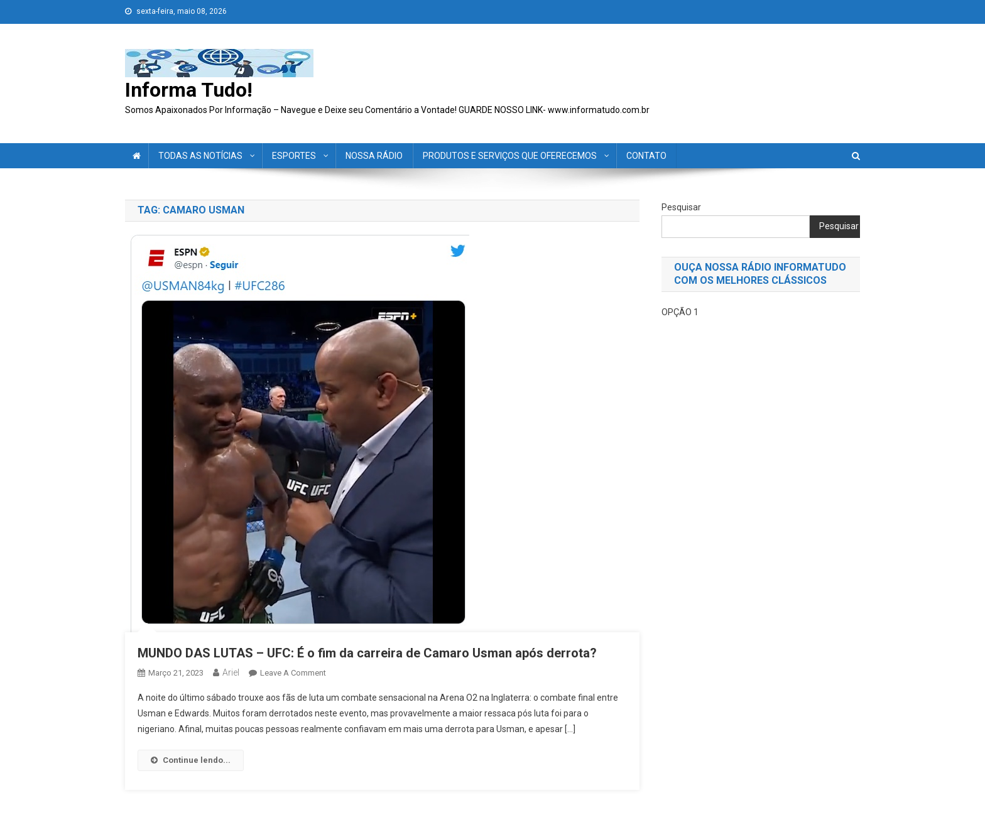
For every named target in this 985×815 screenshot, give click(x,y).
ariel (230, 672)
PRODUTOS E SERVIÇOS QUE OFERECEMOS (510, 156)
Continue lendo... (191, 760)
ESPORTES (294, 156)
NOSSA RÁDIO (374, 156)
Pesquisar (681, 207)
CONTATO (646, 156)
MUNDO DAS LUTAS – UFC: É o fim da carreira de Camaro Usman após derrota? (367, 653)
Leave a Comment (293, 672)
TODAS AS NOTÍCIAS (200, 156)
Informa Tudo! (189, 90)
